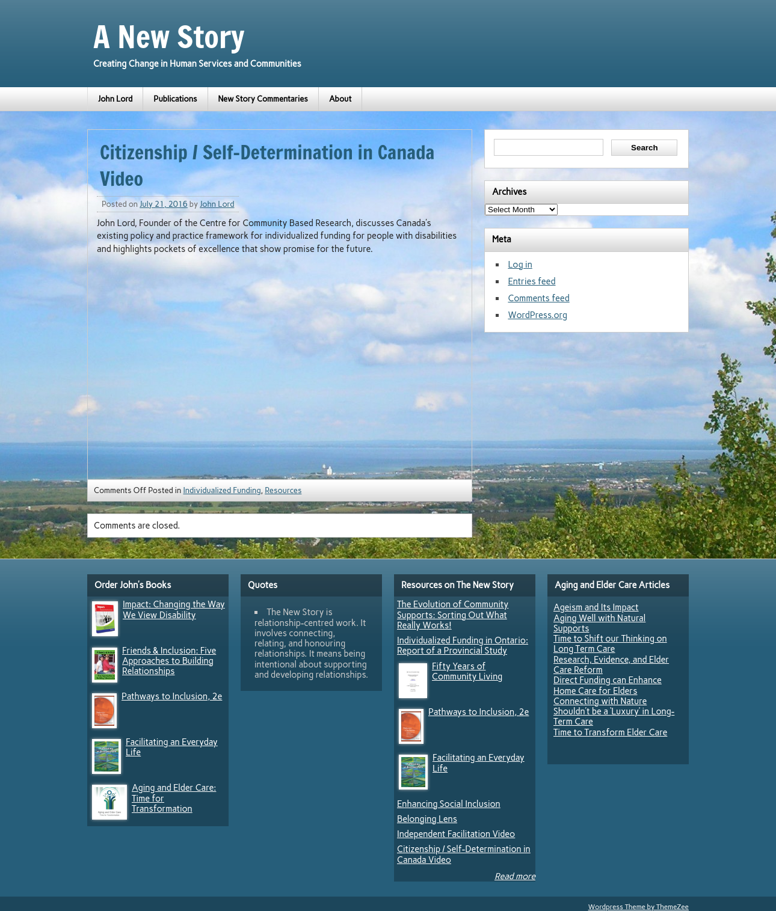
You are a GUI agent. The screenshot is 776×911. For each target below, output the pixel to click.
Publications (175, 98)
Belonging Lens (427, 819)
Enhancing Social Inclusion (448, 804)
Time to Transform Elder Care (610, 732)
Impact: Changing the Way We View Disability (174, 609)
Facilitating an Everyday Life (172, 747)
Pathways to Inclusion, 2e (172, 696)
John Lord (115, 98)
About (340, 98)
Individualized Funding (221, 490)
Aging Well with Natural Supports (599, 623)
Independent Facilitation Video (456, 834)
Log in (520, 264)
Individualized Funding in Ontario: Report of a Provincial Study (462, 645)
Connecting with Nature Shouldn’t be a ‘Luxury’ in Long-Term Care (613, 712)
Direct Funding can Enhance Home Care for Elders (607, 685)
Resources (283, 490)
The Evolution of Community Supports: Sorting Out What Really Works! (452, 615)
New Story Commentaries (263, 98)
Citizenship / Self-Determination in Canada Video (464, 854)
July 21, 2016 (164, 204)
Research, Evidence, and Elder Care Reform (611, 664)
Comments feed (538, 298)
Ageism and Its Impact (596, 607)
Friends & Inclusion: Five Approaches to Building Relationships (169, 661)
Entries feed (531, 281)
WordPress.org (537, 315)
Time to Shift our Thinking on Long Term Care (610, 643)
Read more (514, 876)
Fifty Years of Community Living (467, 671)
